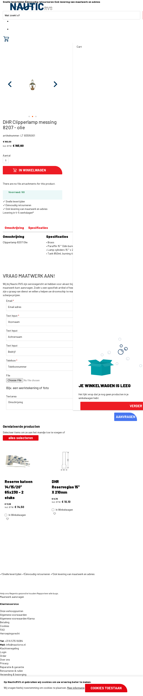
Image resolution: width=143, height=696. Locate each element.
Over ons (5, 659)
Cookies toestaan (106, 688)
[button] (10, 84)
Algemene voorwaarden (13, 614)
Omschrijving (14, 227)
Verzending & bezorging (13, 674)
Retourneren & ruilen (11, 670)
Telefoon (11, 360)
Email (10, 300)
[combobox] (71, 15)
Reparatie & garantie (12, 667)
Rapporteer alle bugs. (48, 593)
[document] (71, 686)
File (8, 375)
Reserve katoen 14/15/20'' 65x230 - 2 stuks (18, 489)
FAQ (2, 629)
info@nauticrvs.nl (16, 644)
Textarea (11, 396)
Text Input (12, 315)
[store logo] (31, 6)
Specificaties (38, 227)
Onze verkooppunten (11, 611)
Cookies (4, 625)
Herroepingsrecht (10, 633)
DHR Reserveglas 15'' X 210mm (66, 486)
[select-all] (21, 438)
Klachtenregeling (9, 648)
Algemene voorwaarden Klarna (17, 618)
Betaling (4, 622)
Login (3, 652)
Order (3, 655)
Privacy (4, 663)
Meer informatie (75, 687)
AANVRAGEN (125, 417)
